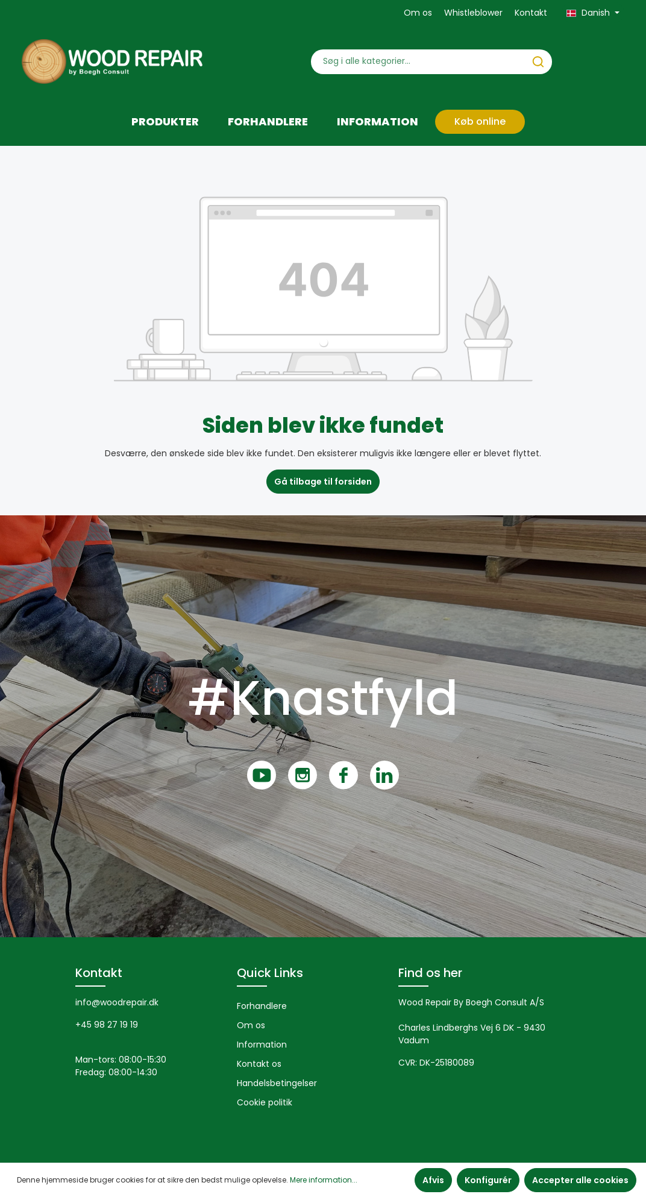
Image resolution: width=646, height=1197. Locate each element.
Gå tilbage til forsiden (323, 482)
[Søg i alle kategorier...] (418, 61)
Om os (418, 13)
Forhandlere (262, 1006)
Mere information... (323, 1180)
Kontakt (531, 13)
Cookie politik (264, 1102)
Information (262, 1044)
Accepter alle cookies (580, 1180)
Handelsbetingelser (277, 1083)
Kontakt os (259, 1064)
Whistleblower (473, 13)
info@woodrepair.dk (116, 1002)
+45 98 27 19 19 (106, 1025)
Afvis (433, 1180)
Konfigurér (488, 1180)
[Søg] (538, 61)
